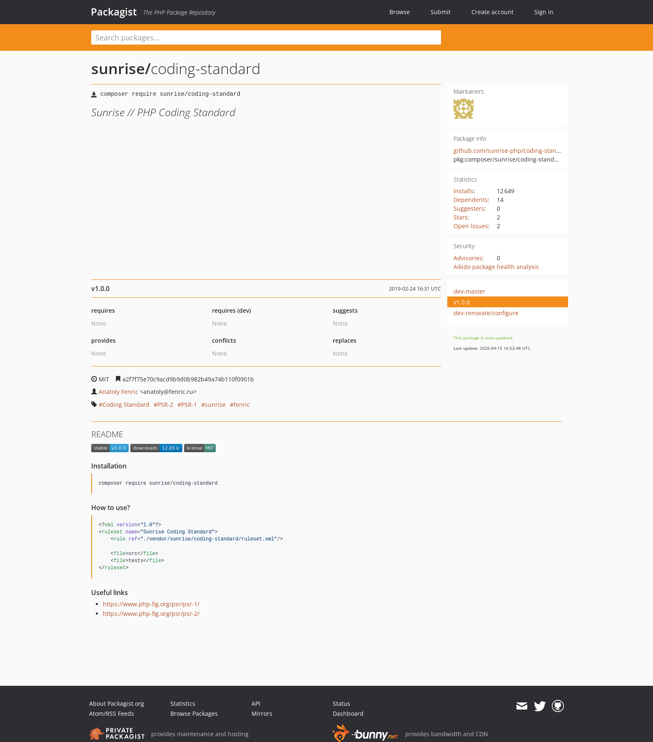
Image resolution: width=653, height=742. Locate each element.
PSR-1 (189, 404)
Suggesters (469, 208)
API (256, 703)
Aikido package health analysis (496, 267)
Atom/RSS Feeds (111, 713)
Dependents (471, 200)
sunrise (215, 404)
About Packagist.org (116, 703)
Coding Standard (126, 404)
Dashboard (348, 713)
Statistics (182, 703)
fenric (242, 404)
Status (341, 703)
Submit (441, 12)
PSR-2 (165, 404)
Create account (492, 12)
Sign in (543, 12)
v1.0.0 (462, 302)
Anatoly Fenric (118, 392)
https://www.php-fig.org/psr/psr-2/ (151, 614)
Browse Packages (194, 713)
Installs (464, 191)
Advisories (468, 258)
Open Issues (471, 226)
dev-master (469, 291)
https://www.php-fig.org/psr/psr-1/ (151, 604)
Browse (399, 12)
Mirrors (262, 713)
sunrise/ (121, 68)
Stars (461, 217)
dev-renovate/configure (486, 313)
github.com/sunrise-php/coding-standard (512, 150)
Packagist (114, 11)
